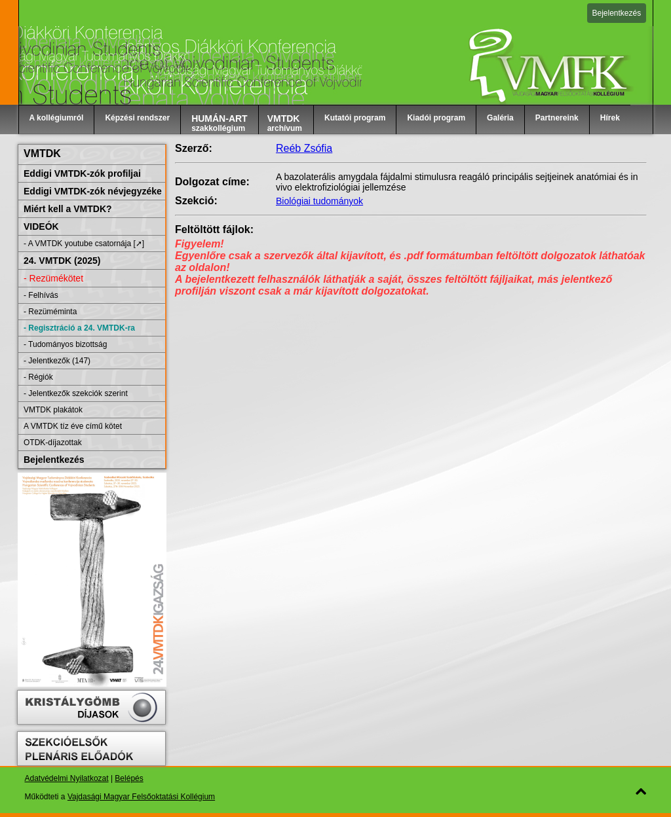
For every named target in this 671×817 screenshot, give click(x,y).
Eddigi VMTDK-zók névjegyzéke (93, 191)
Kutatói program (354, 117)
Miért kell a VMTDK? (68, 209)
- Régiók (38, 377)
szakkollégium (219, 123)
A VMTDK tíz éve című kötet (73, 426)
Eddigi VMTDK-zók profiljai (82, 173)
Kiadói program (436, 117)
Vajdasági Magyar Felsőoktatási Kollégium (141, 796)
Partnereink (557, 117)
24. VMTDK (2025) (62, 260)
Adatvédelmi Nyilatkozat (67, 778)
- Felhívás (41, 295)
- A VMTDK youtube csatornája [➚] (84, 243)
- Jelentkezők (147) (57, 360)
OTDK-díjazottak (53, 442)
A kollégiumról (56, 117)
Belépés (129, 778)
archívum (284, 123)
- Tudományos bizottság (65, 344)
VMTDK (42, 153)
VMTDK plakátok (53, 409)
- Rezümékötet (53, 278)
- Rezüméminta (50, 311)
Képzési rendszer (137, 117)
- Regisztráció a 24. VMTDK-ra (79, 328)
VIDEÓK (41, 226)
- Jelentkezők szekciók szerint (76, 393)
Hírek (610, 117)
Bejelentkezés (617, 13)
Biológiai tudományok (319, 201)
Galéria (500, 117)
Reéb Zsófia (304, 148)
